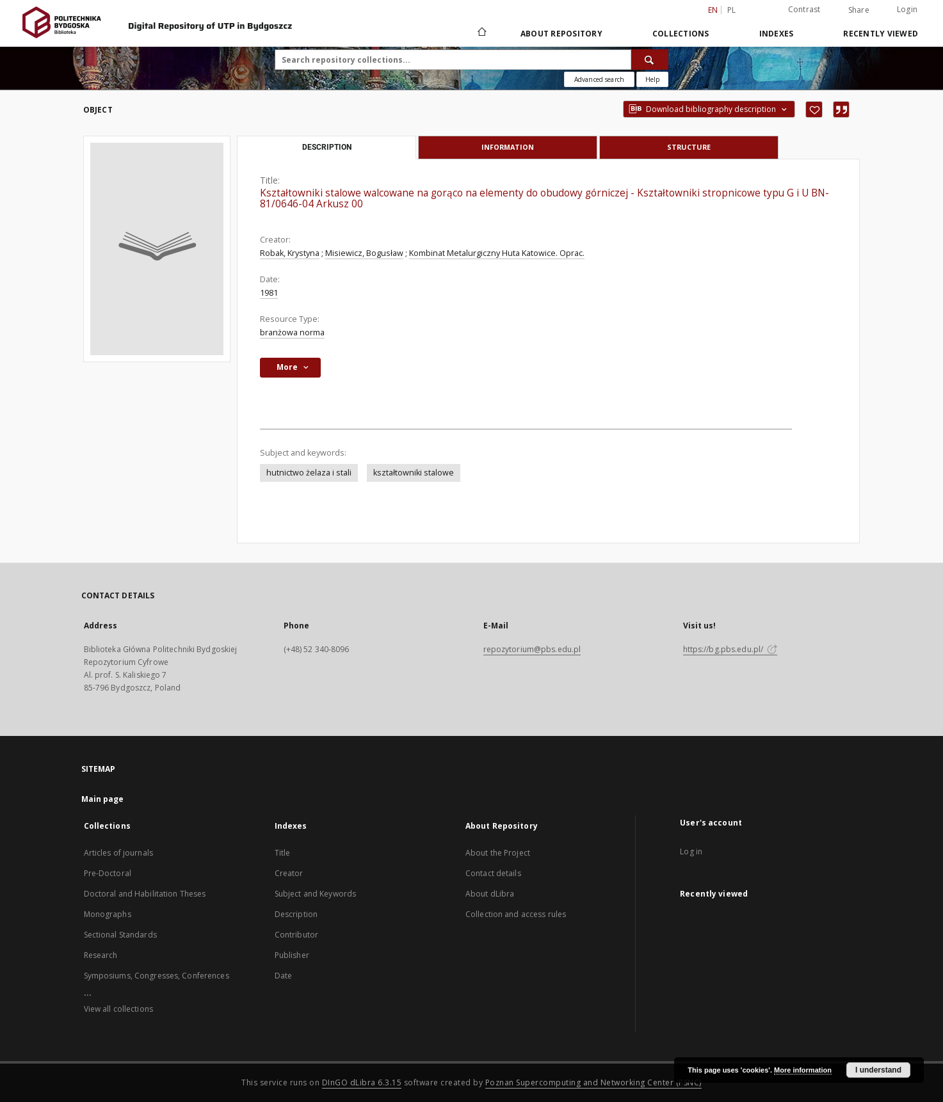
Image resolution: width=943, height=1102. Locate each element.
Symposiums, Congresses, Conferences (156, 975)
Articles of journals (118, 852)
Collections (680, 33)
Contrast (804, 9)
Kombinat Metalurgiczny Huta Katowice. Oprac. (496, 253)
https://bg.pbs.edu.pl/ (730, 649)
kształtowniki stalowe (413, 472)
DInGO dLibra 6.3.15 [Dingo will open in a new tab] (362, 1082)
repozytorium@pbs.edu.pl (532, 649)
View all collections (118, 1008)
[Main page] (481, 33)
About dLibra (489, 893)
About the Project (497, 852)
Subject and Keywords (315, 893)
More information (803, 1070)
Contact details (493, 873)
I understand (878, 1070)
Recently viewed (880, 33)
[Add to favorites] (814, 109)
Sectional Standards (120, 934)
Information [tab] (507, 147)
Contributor (296, 934)
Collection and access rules (515, 914)
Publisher (292, 955)
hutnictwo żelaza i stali (308, 472)
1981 (269, 292)
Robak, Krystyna (289, 253)
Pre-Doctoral (107, 873)
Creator (289, 873)
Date (283, 975)
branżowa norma (292, 332)
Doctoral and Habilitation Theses (145, 893)
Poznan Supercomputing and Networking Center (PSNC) (593, 1082)
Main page (102, 799)
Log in (691, 851)
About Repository (561, 33)
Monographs (107, 914)
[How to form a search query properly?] (652, 79)
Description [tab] (326, 147)
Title (283, 852)
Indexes (776, 33)
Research (101, 955)
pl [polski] (731, 10)
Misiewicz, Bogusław (364, 253)
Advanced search (599, 79)
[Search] (649, 59)
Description (296, 914)
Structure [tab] (689, 147)
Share (858, 10)
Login (907, 9)
